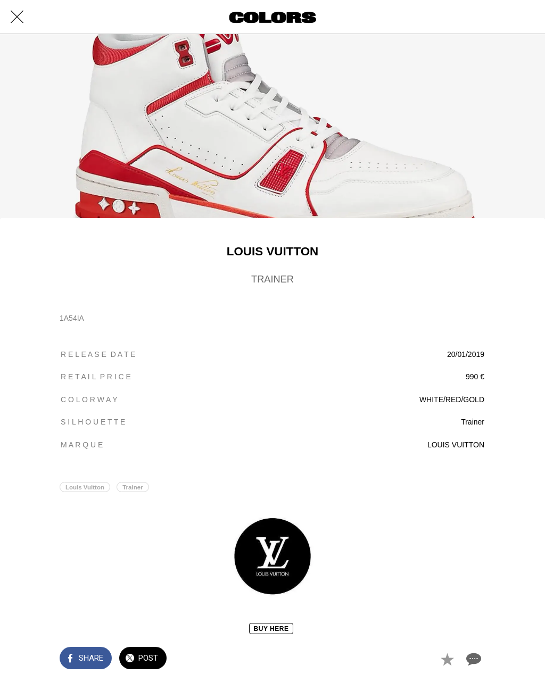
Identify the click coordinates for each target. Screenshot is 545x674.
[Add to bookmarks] (447, 659)
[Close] (17, 17)
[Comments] (472, 659)
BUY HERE (271, 629)
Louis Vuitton (84, 487)
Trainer (132, 487)
